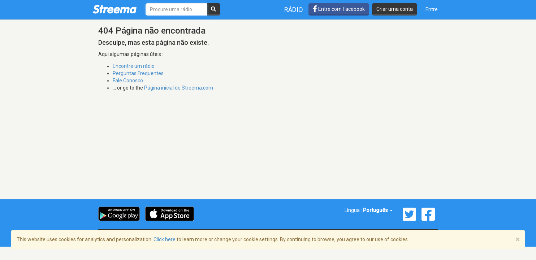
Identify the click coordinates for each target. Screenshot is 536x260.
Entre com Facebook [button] (339, 9)
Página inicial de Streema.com (178, 88)
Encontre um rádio (134, 66)
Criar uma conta (394, 9)
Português (378, 210)
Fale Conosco (128, 80)
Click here (165, 239)
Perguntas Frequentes (138, 73)
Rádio (293, 9)
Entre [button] (431, 9)
